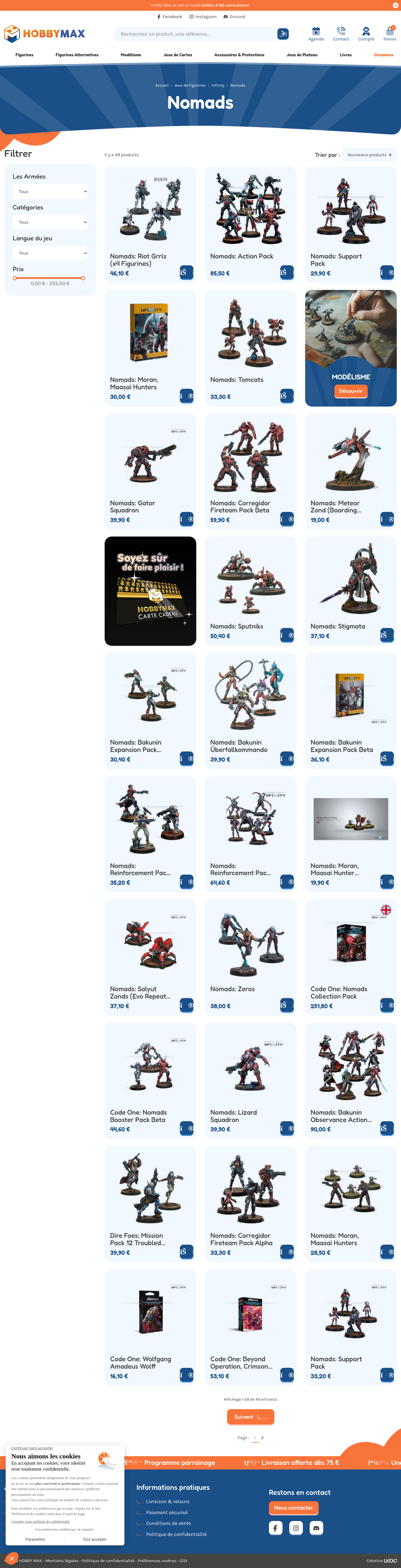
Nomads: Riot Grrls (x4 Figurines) (138, 260)
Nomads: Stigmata (338, 626)
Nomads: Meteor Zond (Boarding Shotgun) (335, 506)
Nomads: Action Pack (241, 256)
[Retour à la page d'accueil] (50, 34)
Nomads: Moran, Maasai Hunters (134, 383)
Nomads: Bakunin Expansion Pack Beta (342, 746)
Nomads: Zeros (232, 989)
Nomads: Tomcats (236, 379)
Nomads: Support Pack (336, 260)
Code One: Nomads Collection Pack (339, 992)
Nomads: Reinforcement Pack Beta (140, 869)
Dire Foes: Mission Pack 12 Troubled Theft (136, 1239)
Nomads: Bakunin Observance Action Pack (339, 1116)
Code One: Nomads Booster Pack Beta (138, 1116)
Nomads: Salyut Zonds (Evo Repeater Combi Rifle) (141, 992)
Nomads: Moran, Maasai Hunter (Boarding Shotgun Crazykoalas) (338, 869)
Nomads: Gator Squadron (132, 506)
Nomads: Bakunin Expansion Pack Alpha (135, 746)
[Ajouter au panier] (287, 272)
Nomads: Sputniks (236, 626)
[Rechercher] (283, 34)
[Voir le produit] (387, 272)
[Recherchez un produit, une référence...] (197, 34)
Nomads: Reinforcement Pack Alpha (240, 869)
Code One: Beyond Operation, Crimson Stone (239, 1362)
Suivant (250, 1416)
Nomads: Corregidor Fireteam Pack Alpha (241, 1239)
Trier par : (327, 154)
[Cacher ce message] (395, 5)
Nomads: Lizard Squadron (233, 1116)
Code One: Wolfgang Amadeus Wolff (140, 1362)
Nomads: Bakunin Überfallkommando (239, 746)
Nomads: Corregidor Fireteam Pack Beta (240, 506)
